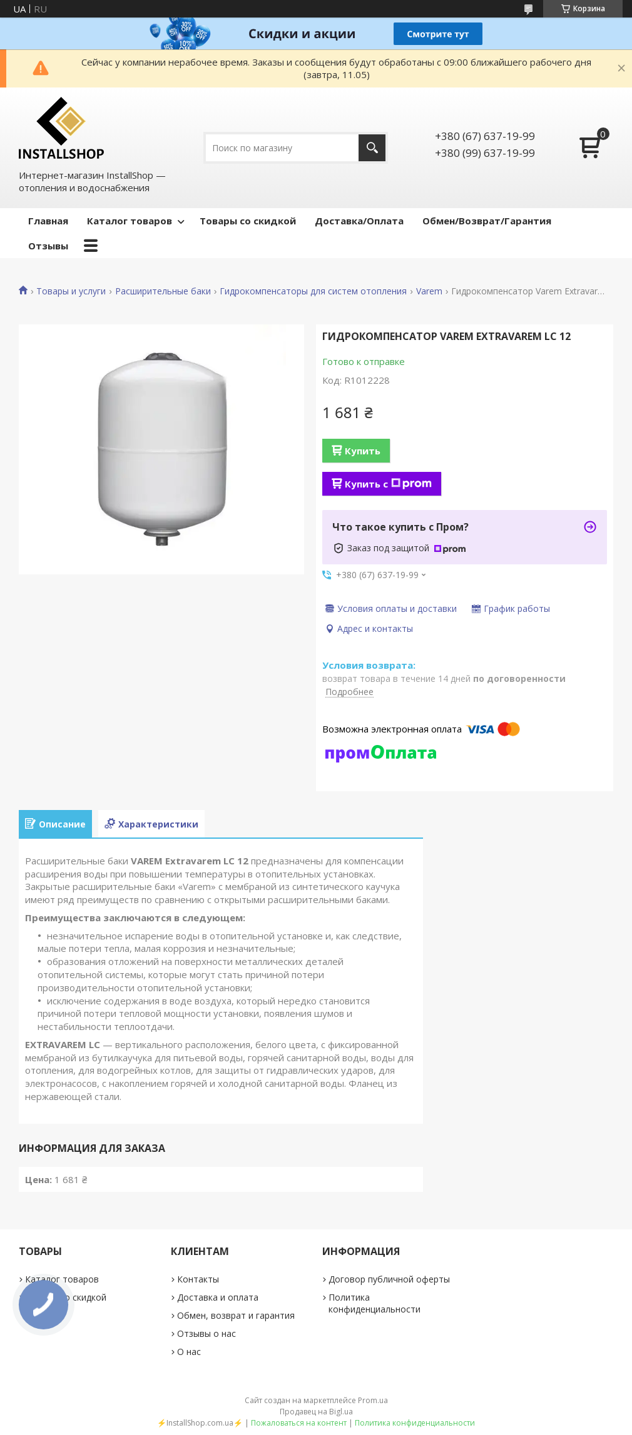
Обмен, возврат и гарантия (236, 1315)
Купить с (388, 484)
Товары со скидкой (248, 220)
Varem (429, 291)
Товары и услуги (71, 291)
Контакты (198, 1279)
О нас (189, 1352)
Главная (48, 220)
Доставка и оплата (217, 1297)
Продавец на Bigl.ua (316, 1411)
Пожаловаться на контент (299, 1423)
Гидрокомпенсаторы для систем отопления (313, 291)
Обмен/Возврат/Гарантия (486, 220)
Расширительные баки (163, 291)
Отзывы (48, 245)
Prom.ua (373, 1400)
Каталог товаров (129, 220)
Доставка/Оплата (359, 220)
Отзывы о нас (206, 1333)
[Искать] (372, 147)
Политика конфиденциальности (374, 1303)
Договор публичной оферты (389, 1279)
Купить (362, 450)
